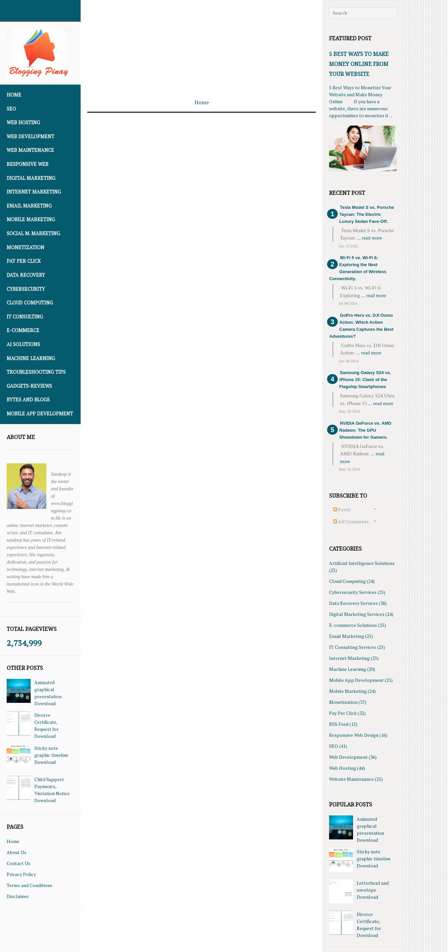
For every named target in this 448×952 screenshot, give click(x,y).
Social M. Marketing (33, 233)
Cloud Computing (30, 302)
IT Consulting (25, 316)
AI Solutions (23, 344)
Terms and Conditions (29, 885)
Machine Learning (31, 358)
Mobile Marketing (31, 219)
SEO (11, 109)
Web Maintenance (30, 150)
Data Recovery (26, 275)
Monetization (25, 247)
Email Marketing (29, 206)
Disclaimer (18, 896)
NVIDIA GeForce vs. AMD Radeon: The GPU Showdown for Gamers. (365, 430)
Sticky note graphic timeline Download (51, 755)
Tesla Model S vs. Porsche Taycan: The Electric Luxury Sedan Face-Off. (366, 214)
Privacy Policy (21, 874)
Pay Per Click (24, 261)
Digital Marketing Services (356, 614)
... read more (369, 237)
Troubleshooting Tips (36, 372)
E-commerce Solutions (353, 625)
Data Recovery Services (353, 603)
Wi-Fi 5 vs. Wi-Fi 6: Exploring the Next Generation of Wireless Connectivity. (357, 268)
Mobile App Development (40, 413)
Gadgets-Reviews (29, 386)
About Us (16, 852)
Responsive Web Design (353, 735)
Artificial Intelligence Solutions (362, 563)
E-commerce (23, 330)
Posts (341, 509)
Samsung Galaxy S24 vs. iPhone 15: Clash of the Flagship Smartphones (365, 379)
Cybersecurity (26, 289)
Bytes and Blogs (28, 399)
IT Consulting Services (352, 647)
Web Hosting (23, 122)
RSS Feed (338, 724)
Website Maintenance (351, 779)
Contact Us (18, 863)
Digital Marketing (31, 178)
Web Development (30, 136)
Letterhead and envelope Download (373, 890)
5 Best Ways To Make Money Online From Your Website (359, 64)
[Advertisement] (201, 46)
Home (14, 95)
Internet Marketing (34, 192)
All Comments (351, 521)
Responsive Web (27, 164)
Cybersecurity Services (352, 592)
